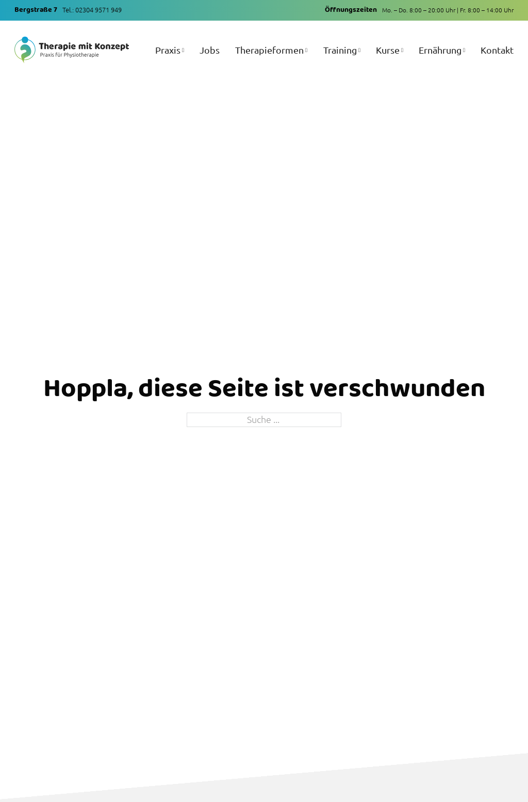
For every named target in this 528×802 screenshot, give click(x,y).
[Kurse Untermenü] (402, 56)
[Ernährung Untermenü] (464, 56)
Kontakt (497, 49)
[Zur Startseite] (71, 50)
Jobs (210, 49)
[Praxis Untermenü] (183, 56)
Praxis (167, 49)
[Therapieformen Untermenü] (306, 56)
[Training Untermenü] (359, 56)
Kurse (388, 49)
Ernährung (440, 49)
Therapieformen (269, 49)
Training (340, 49)
